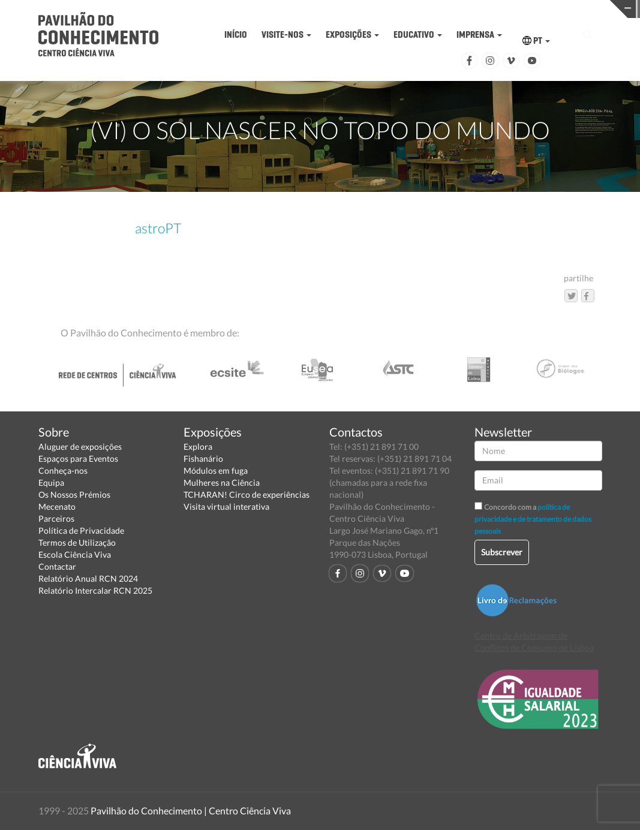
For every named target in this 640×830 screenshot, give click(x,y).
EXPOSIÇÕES (352, 34)
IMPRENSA (479, 34)
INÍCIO (235, 34)
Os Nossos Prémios (74, 494)
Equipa (51, 482)
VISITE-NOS (286, 34)
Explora (198, 446)
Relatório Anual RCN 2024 (88, 578)
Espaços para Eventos (78, 458)
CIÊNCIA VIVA (451, 8)
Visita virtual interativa (226, 506)
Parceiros (56, 518)
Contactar (57, 566)
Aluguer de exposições (80, 446)
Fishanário (203, 458)
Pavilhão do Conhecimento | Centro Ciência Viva (191, 810)
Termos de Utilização (77, 542)
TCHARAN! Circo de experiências (247, 494)
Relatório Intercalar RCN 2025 (95, 590)
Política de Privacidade (81, 530)
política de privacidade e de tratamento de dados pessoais (532, 519)
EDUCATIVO (417, 34)
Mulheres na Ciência (222, 482)
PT (536, 40)
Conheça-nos (63, 470)
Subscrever (501, 552)
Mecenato (57, 506)
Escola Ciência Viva (74, 554)
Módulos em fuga (216, 470)
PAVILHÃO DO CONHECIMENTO (312, 9)
